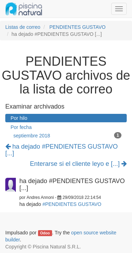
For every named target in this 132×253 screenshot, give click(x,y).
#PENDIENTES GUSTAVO (71, 204)
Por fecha (21, 127)
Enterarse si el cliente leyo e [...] (78, 164)
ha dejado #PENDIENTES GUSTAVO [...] (61, 150)
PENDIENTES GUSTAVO (77, 27)
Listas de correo (22, 27)
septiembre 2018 (67, 135)
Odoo (45, 233)
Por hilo (19, 118)
